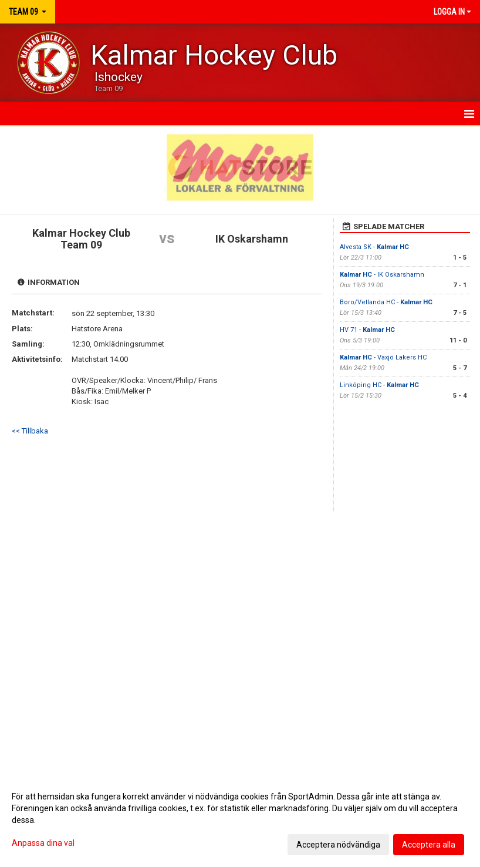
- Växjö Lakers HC (383, 357)
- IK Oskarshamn (382, 274)
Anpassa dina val (43, 843)
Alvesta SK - (374, 247)
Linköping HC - (379, 385)
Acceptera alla (428, 844)
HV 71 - (367, 330)
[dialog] (240, 820)
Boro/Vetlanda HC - (386, 302)
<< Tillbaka (30, 430)
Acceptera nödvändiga (338, 844)
